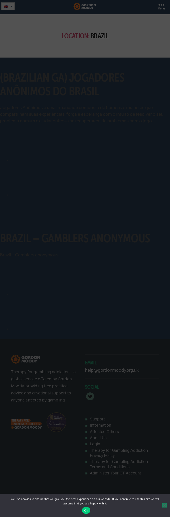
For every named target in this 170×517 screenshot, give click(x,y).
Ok (86, 510)
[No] (164, 505)
